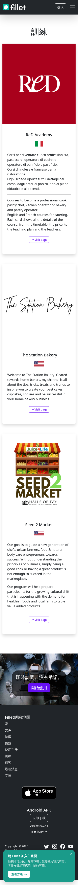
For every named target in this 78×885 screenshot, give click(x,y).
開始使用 (39, 687)
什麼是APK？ (39, 832)
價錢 (8, 743)
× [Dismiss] (71, 854)
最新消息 (11, 769)
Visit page (39, 409)
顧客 (8, 762)
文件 (8, 730)
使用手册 (11, 749)
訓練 (8, 756)
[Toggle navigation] (73, 7)
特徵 (8, 736)
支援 (8, 775)
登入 (60, 7)
